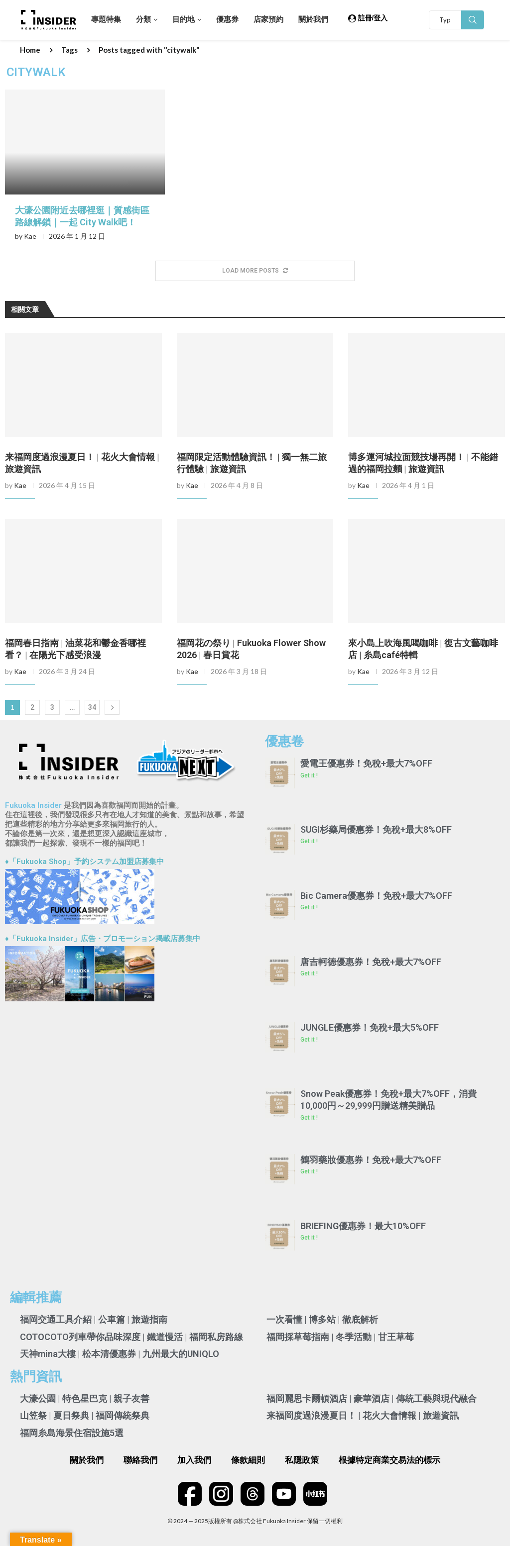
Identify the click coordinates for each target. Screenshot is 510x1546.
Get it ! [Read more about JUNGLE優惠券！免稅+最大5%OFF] (309, 1039)
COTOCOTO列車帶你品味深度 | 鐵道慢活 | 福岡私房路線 (131, 1337)
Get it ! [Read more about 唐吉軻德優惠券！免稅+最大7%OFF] (309, 973)
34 (92, 707)
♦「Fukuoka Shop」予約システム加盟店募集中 (84, 861)
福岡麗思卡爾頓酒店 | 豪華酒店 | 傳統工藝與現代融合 (371, 1398)
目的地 (183, 19)
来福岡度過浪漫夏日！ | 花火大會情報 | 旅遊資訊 (362, 1415)
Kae (30, 236)
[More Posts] (255, 271)
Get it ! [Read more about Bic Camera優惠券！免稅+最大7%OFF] (309, 907)
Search (472, 19)
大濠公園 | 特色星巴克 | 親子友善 (84, 1398)
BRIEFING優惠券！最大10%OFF (363, 1226)
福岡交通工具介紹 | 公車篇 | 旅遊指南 (93, 1319)
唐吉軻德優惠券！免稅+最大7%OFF (370, 962)
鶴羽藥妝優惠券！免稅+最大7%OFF (370, 1160)
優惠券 (227, 19)
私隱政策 (302, 1460)
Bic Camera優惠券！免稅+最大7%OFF (376, 895)
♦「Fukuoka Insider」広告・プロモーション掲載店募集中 (102, 938)
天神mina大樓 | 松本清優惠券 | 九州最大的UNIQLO (119, 1354)
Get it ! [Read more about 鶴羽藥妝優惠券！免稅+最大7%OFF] (309, 1171)
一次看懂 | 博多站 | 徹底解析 (322, 1319)
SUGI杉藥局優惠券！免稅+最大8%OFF (376, 829)
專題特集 (106, 19)
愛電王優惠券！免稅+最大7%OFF (366, 763)
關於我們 (313, 19)
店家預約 (268, 19)
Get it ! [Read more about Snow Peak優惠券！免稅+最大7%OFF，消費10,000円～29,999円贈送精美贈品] (309, 1117)
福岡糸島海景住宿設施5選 (72, 1433)
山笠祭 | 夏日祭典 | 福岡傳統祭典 (84, 1415)
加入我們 (194, 1460)
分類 (143, 19)
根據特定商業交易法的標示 (389, 1460)
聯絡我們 (140, 1460)
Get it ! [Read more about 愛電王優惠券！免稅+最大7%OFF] (309, 775)
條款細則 (248, 1460)
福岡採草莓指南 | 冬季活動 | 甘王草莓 (340, 1337)
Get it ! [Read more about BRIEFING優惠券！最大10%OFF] (309, 1237)
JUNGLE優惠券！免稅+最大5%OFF (369, 1027)
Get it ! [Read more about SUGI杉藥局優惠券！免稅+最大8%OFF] (309, 841)
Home (30, 49)
